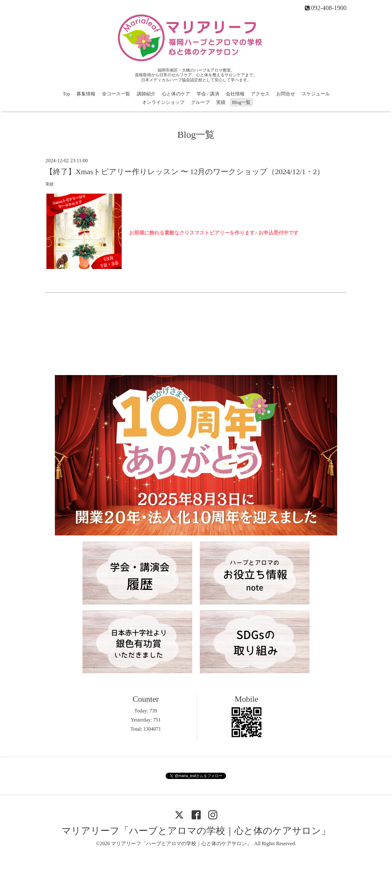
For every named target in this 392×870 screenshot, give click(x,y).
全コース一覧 (116, 93)
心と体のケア (176, 93)
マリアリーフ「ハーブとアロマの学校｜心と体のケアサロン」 (196, 830)
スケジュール (316, 93)
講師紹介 (146, 93)
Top (66, 93)
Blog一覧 (241, 102)
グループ (200, 102)
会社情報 (235, 93)
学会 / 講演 (208, 93)
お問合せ (285, 93)
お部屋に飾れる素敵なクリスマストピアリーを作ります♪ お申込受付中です (214, 232)
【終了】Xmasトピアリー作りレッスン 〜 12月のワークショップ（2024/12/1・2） (184, 172)
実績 (220, 102)
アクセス (260, 93)
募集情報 (86, 93)
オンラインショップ (163, 102)
